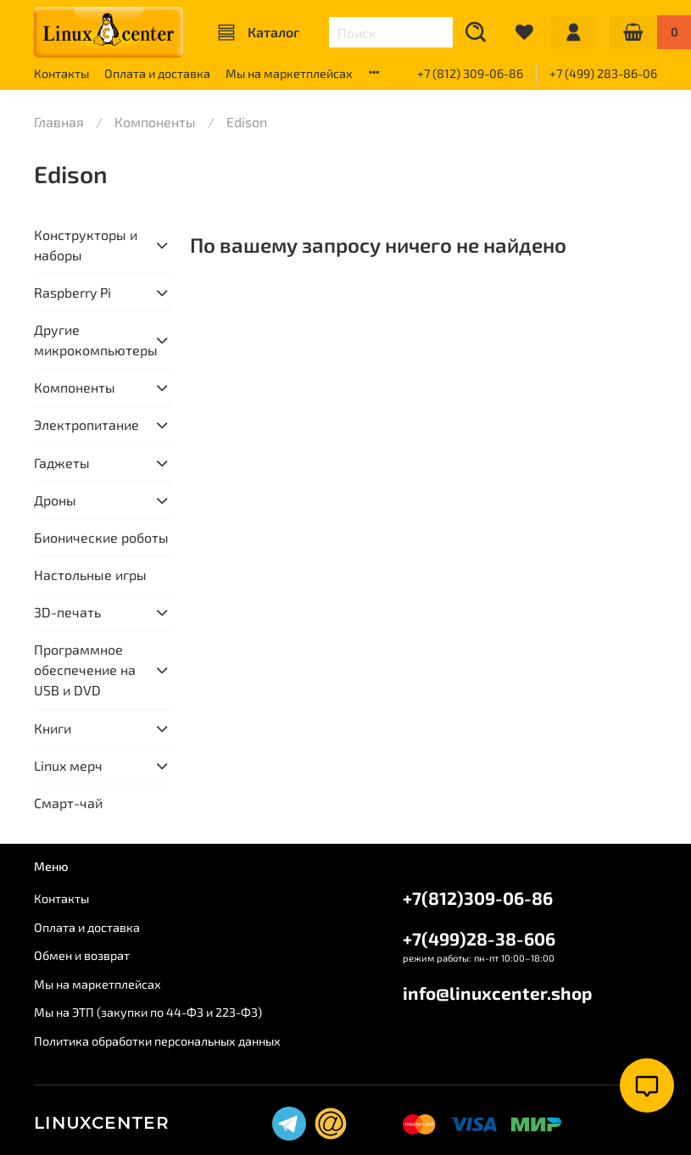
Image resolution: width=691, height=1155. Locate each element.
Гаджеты (62, 463)
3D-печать (67, 612)
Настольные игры (90, 574)
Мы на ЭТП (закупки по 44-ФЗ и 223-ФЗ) (148, 1012)
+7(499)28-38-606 (479, 938)
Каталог (258, 32)
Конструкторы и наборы (85, 244)
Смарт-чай (68, 803)
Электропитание (86, 424)
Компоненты (155, 122)
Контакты (61, 73)
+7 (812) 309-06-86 (470, 73)
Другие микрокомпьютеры (89, 339)
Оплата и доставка (157, 73)
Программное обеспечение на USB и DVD (85, 669)
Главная (59, 122)
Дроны (55, 500)
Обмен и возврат (82, 955)
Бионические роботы (101, 537)
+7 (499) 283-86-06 (603, 73)
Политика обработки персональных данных (157, 1041)
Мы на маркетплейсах (289, 73)
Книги (52, 728)
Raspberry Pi (72, 292)
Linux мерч (68, 765)
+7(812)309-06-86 (478, 897)
